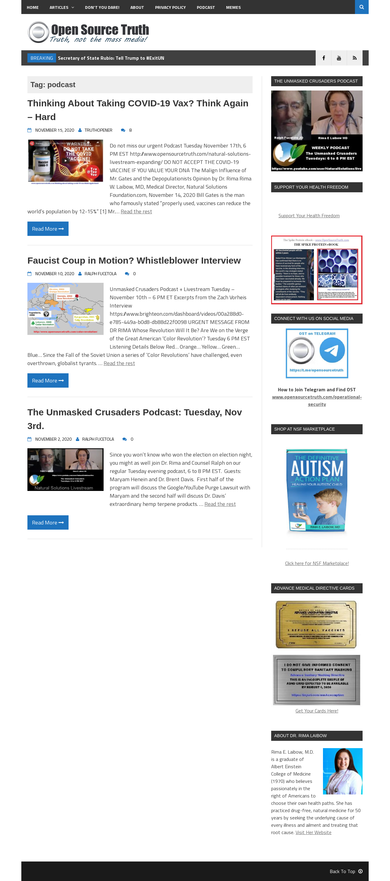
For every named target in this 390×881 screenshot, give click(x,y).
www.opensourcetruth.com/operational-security (317, 400)
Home (33, 7)
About (137, 7)
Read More (48, 229)
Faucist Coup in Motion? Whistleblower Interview (134, 260)
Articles (62, 7)
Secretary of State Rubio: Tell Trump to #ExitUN (111, 58)
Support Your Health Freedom (309, 215)
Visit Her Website (314, 832)
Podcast (206, 7)
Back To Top (346, 871)
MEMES (233, 7)
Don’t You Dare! (102, 7)
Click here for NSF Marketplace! (317, 563)
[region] (316, 495)
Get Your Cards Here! (317, 656)
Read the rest (136, 211)
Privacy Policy (170, 7)
